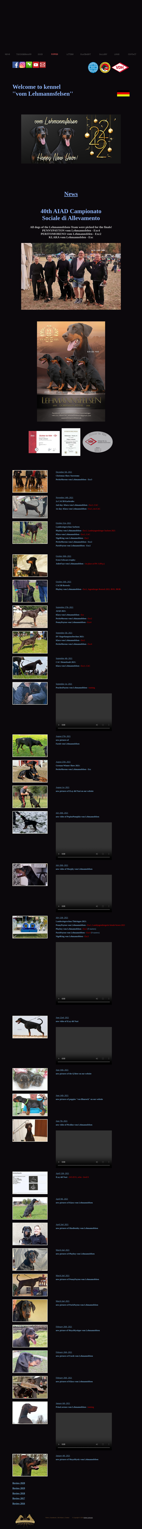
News (7, 54)
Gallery (103, 54)
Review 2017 (18, 1498)
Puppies (54, 54)
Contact (132, 54)
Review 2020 (18, 1483)
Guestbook (53, 1517)
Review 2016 (18, 1503)
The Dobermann (23, 54)
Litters (70, 54)
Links (116, 54)
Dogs (40, 54)
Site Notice (61, 1517)
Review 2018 (18, 1493)
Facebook (109, 1517)
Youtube (118, 1517)
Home (47, 1517)
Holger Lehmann (88, 1517)
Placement (85, 54)
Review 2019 (18, 1488)
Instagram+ (128, 1517)
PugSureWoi (71, 25)
